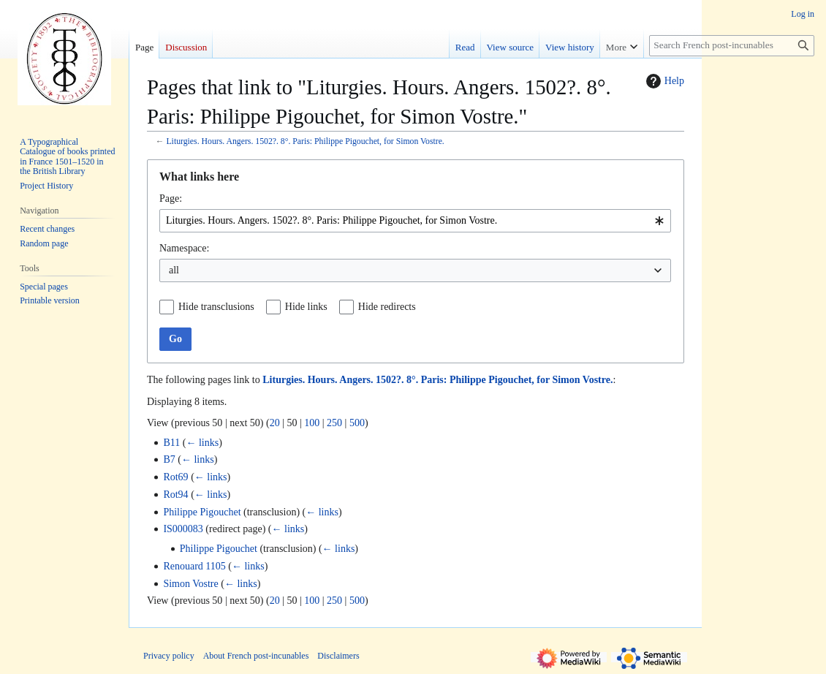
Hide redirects (387, 306)
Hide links (306, 306)
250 (334, 422)
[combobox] (415, 220)
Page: (170, 198)
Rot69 (175, 477)
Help (663, 81)
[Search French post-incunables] (731, 45)
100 (311, 422)
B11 (171, 442)
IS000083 (182, 528)
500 (357, 422)
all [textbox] (174, 270)
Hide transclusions (216, 306)
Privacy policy (168, 656)
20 (275, 422)
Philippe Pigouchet (201, 512)
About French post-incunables (256, 656)
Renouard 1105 (194, 566)
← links (202, 442)
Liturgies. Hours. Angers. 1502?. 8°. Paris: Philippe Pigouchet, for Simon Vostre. (305, 141)
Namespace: (184, 248)
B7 (169, 459)
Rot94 (175, 494)
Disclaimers (338, 656)
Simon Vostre (190, 583)
